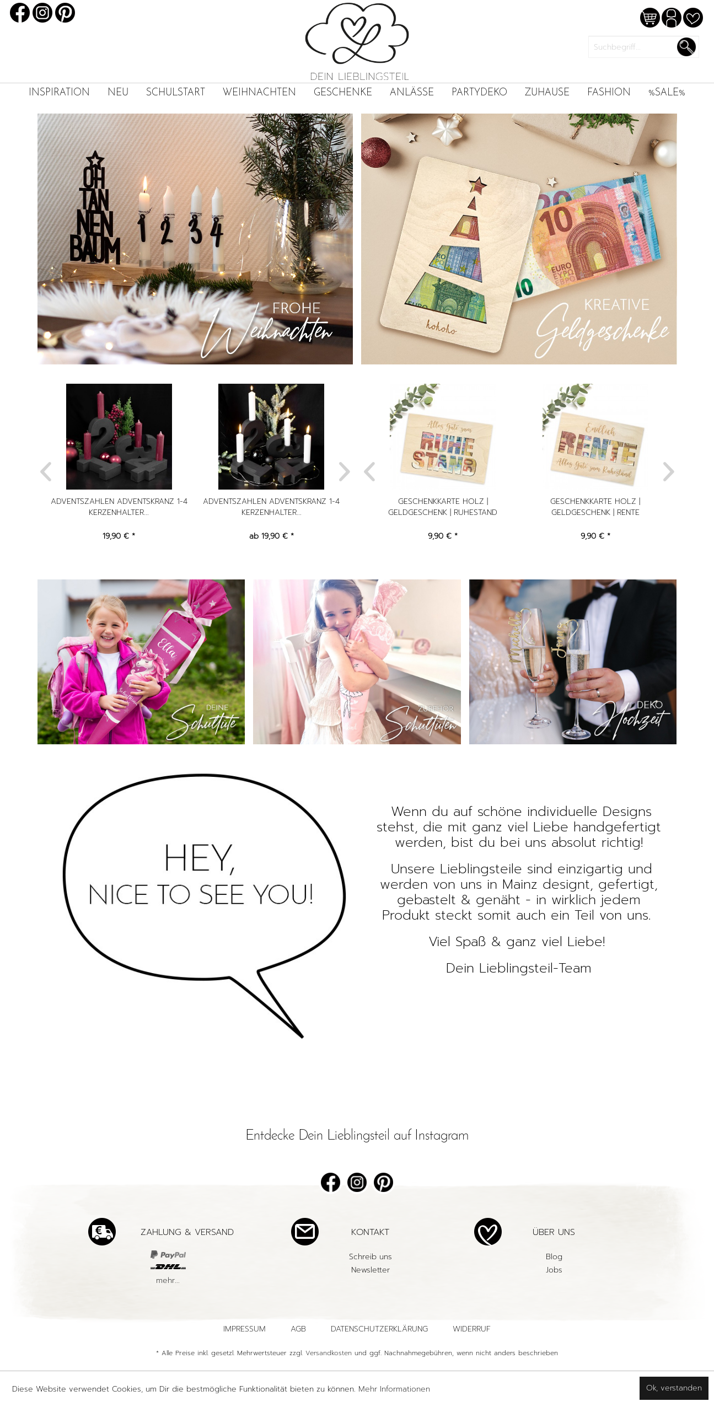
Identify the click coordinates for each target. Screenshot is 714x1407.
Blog (554, 1257)
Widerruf (472, 1329)
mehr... (168, 1280)
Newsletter (370, 1270)
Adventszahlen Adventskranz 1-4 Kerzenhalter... (119, 507)
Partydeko (479, 93)
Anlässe (412, 93)
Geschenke (343, 93)
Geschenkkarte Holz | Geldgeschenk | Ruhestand (443, 507)
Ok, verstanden (674, 1388)
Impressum (244, 1329)
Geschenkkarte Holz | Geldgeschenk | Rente (596, 507)
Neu (118, 93)
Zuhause (547, 93)
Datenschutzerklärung (379, 1329)
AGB (298, 1329)
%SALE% (666, 93)
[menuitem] (59, 93)
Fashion (609, 93)
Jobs (554, 1270)
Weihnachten (259, 93)
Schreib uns (370, 1257)
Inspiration (59, 93)
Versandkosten (328, 1353)
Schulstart (175, 93)
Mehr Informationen (394, 1389)
